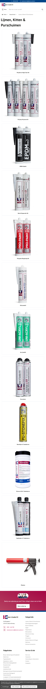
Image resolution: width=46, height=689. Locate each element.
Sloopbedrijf (6, 667)
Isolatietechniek (7, 669)
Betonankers (28, 632)
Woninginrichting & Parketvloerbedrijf (12, 671)
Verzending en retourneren (32, 659)
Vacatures (27, 657)
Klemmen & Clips (29, 634)
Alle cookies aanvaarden (29, 686)
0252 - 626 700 (10, 627)
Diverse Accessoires (30, 644)
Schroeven (28, 638)
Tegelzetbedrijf (7, 659)
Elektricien (6, 657)
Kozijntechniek (7, 665)
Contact (27, 661)
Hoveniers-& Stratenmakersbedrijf (11, 679)
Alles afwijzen (16, 686)
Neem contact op (23, 606)
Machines (27, 642)
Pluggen (27, 636)
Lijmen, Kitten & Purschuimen (32, 621)
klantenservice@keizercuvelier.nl (15, 630)
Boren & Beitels (29, 625)
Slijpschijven (28, 630)
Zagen (26, 627)
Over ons (27, 655)
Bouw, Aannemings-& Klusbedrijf (11, 655)
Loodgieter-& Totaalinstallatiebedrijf (12, 677)
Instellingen (5, 686)
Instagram (27, 663)
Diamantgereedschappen (31, 623)
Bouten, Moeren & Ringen (31, 640)
